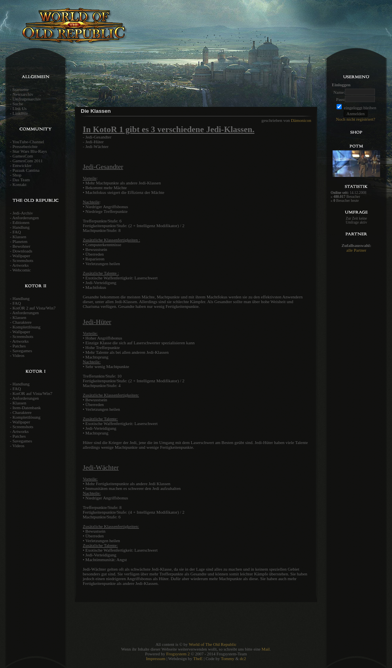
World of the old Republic (99, 29)
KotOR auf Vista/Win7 (32, 393)
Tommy (227, 658)
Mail (266, 649)
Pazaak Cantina (25, 170)
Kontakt (19, 184)
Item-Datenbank (26, 407)
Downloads (22, 251)
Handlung (20, 227)
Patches (19, 345)
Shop (16, 175)
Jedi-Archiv (22, 213)
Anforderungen (25, 217)
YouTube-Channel (28, 141)
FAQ (16, 232)
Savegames (22, 350)
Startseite (20, 89)
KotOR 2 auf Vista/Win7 (33, 308)
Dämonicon (301, 120)
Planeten (19, 241)
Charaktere (21, 322)
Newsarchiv (22, 94)
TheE (198, 658)
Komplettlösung (26, 327)
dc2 (243, 658)
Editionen (20, 222)
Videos (18, 355)
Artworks (20, 265)
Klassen (19, 236)
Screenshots (22, 260)
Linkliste (20, 113)
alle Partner (356, 250)
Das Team (21, 179)
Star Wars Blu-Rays (29, 151)
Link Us (19, 108)
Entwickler (21, 165)
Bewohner (21, 246)
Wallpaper (21, 255)
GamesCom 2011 (27, 160)
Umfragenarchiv (26, 99)
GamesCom (22, 156)
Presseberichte (25, 146)
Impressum (156, 658)
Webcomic (21, 270)
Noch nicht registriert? (355, 119)
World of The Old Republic (213, 644)
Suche (17, 103)
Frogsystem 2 (178, 653)
